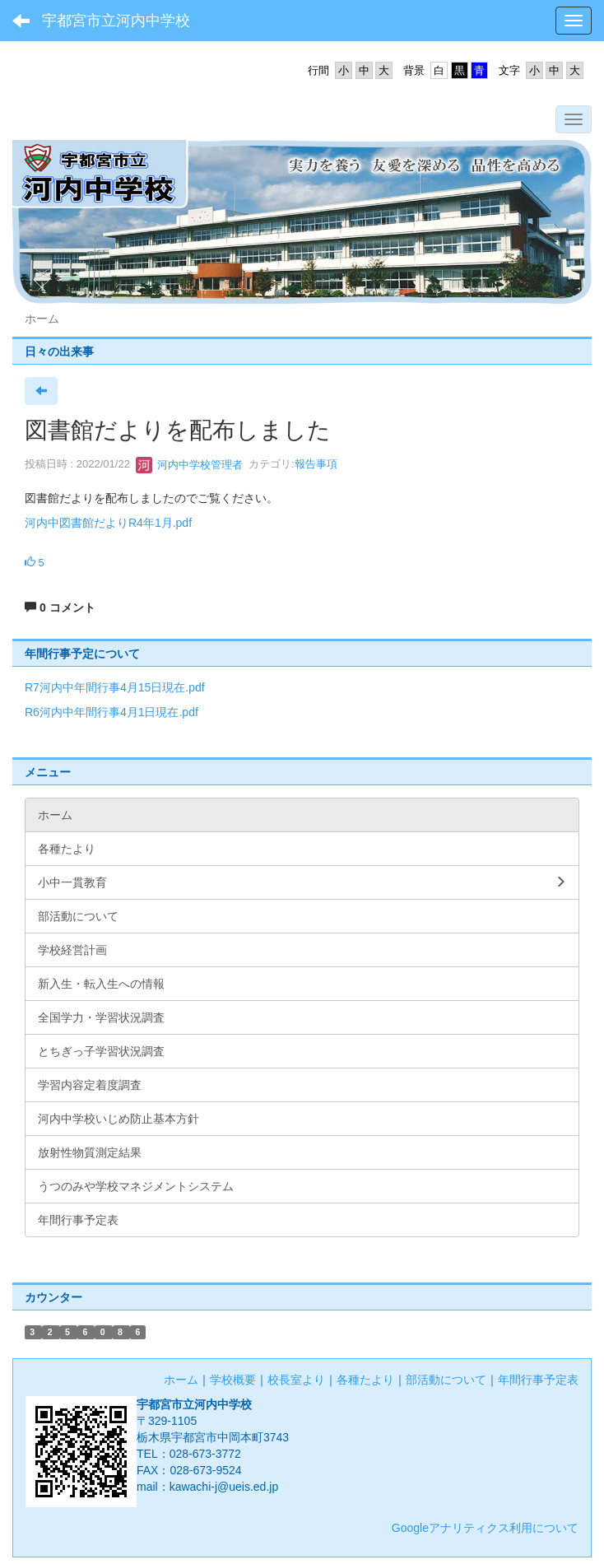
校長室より (296, 1379)
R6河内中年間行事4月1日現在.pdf (111, 712)
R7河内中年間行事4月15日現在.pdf (115, 687)
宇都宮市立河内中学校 (116, 20)
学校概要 (233, 1379)
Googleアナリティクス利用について (485, 1527)
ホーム (181, 1379)
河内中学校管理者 (189, 464)
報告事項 (316, 464)
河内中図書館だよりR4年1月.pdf (108, 522)
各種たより (365, 1379)
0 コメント (60, 607)
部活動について (446, 1379)
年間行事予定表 (538, 1379)
